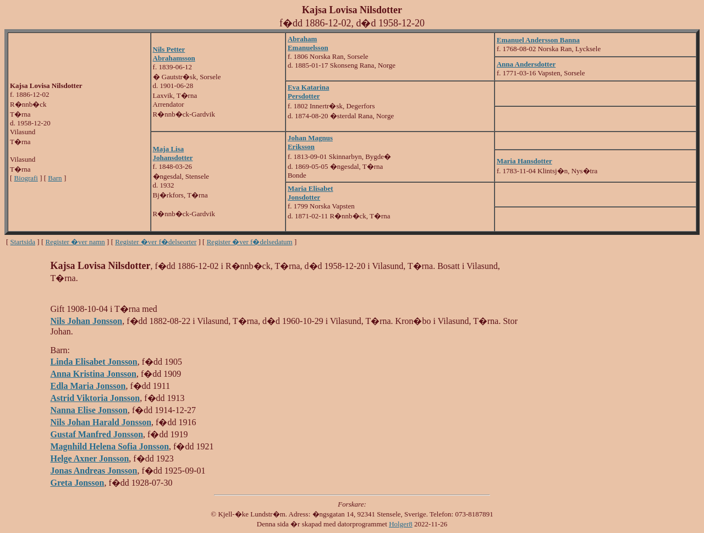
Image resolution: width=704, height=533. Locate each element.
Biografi (26, 178)
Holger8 (401, 524)
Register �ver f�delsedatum (250, 242)
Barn (55, 178)
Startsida (23, 242)
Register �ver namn (75, 242)
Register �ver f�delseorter (155, 242)
